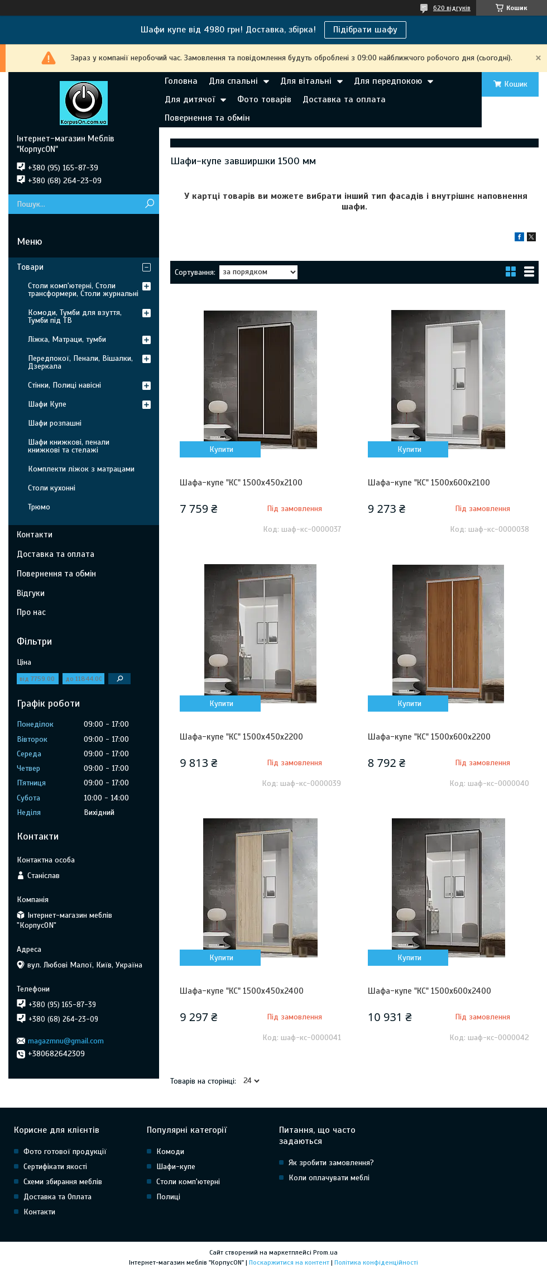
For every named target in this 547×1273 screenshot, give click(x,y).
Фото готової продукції (65, 1151)
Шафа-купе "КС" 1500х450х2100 (241, 483)
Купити (221, 449)
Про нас (31, 612)
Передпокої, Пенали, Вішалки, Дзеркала (80, 362)
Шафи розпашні (54, 423)
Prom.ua (325, 1252)
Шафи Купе (47, 404)
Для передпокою (388, 81)
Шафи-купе (175, 1166)
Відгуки (31, 593)
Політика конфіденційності (376, 1262)
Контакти (34, 535)
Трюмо (39, 507)
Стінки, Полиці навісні (64, 385)
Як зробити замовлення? (331, 1162)
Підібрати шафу (365, 29)
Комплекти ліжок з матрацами (81, 469)
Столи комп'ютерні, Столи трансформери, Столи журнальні (83, 289)
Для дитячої (190, 99)
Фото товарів (264, 99)
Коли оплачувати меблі (329, 1178)
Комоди (170, 1151)
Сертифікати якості (55, 1166)
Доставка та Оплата (57, 1197)
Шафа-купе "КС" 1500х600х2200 (429, 737)
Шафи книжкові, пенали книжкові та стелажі (68, 446)
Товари (30, 267)
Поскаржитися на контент (289, 1262)
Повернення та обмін (207, 117)
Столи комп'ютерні (188, 1181)
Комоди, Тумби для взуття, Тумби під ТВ (75, 316)
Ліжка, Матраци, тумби (67, 339)
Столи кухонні (51, 488)
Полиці (168, 1197)
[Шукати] (149, 204)
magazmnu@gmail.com (66, 1041)
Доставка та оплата (344, 99)
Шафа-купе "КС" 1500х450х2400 (242, 991)
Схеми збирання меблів (62, 1181)
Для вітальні (306, 81)
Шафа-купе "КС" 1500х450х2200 (241, 737)
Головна (181, 81)
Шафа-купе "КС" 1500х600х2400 (429, 991)
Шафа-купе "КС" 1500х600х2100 (429, 483)
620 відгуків (452, 8)
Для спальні (233, 81)
